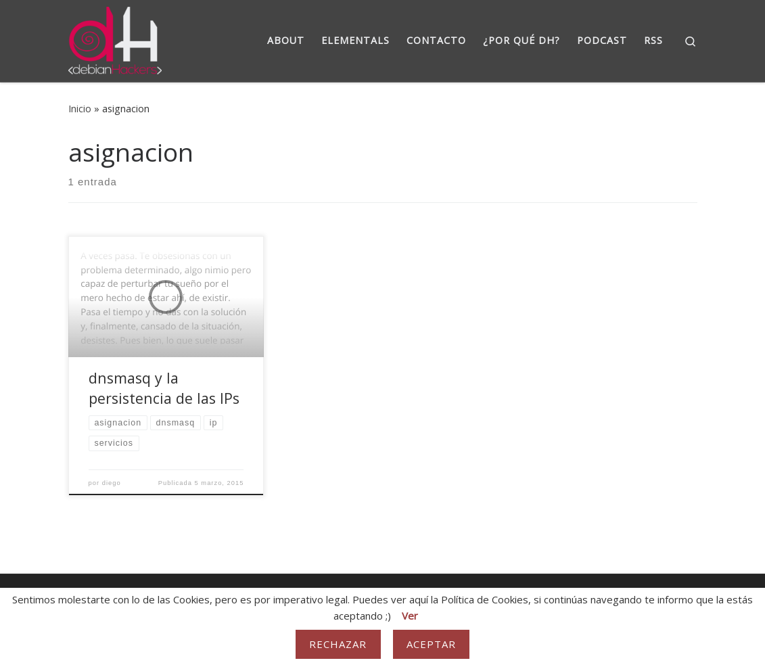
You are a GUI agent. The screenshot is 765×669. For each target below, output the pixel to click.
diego (111, 483)
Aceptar (432, 644)
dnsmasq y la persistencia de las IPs (164, 388)
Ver (410, 615)
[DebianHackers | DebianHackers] (115, 38)
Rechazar (338, 644)
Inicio (79, 108)
